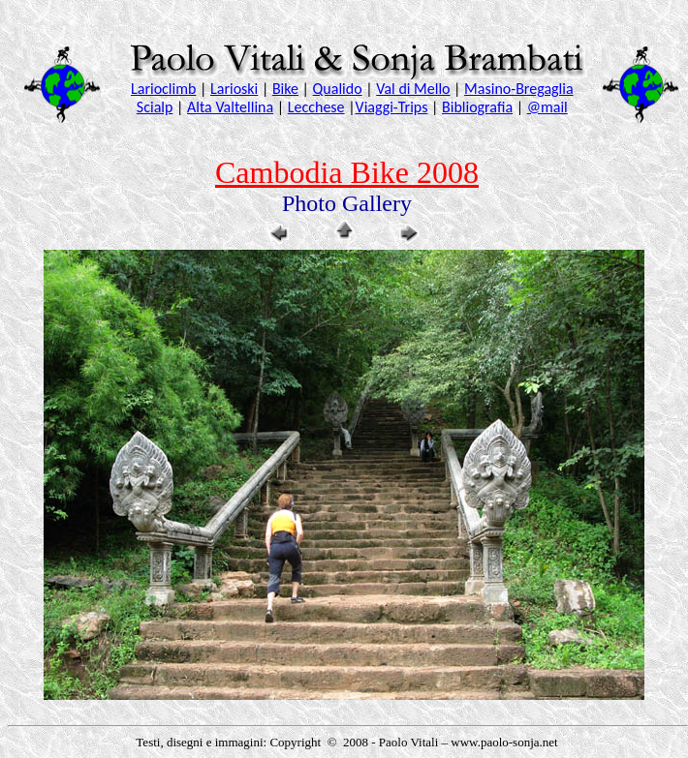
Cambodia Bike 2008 (347, 172)
